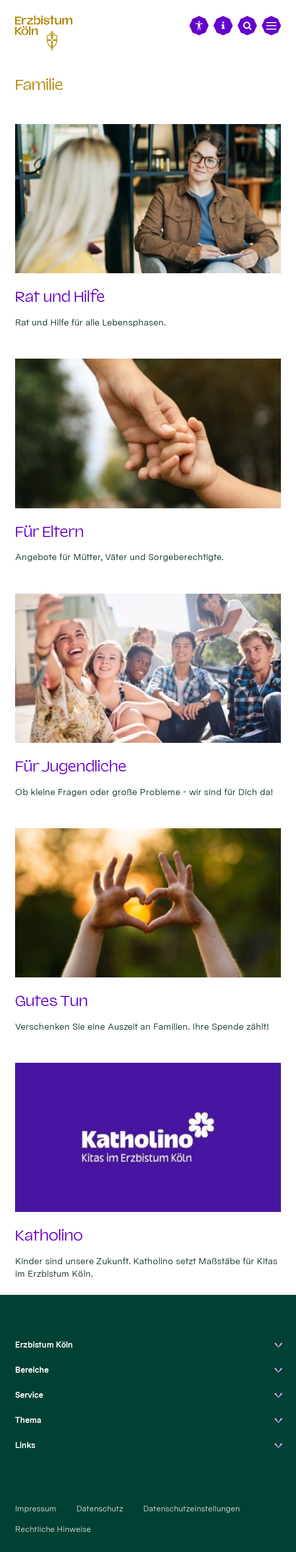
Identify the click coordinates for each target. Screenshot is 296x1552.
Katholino (49, 1235)
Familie (39, 84)
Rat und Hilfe (60, 296)
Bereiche (32, 1370)
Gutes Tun (51, 1001)
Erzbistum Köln (44, 1345)
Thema (28, 1420)
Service (29, 1395)
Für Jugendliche (71, 766)
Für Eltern (49, 531)
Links (25, 1445)
